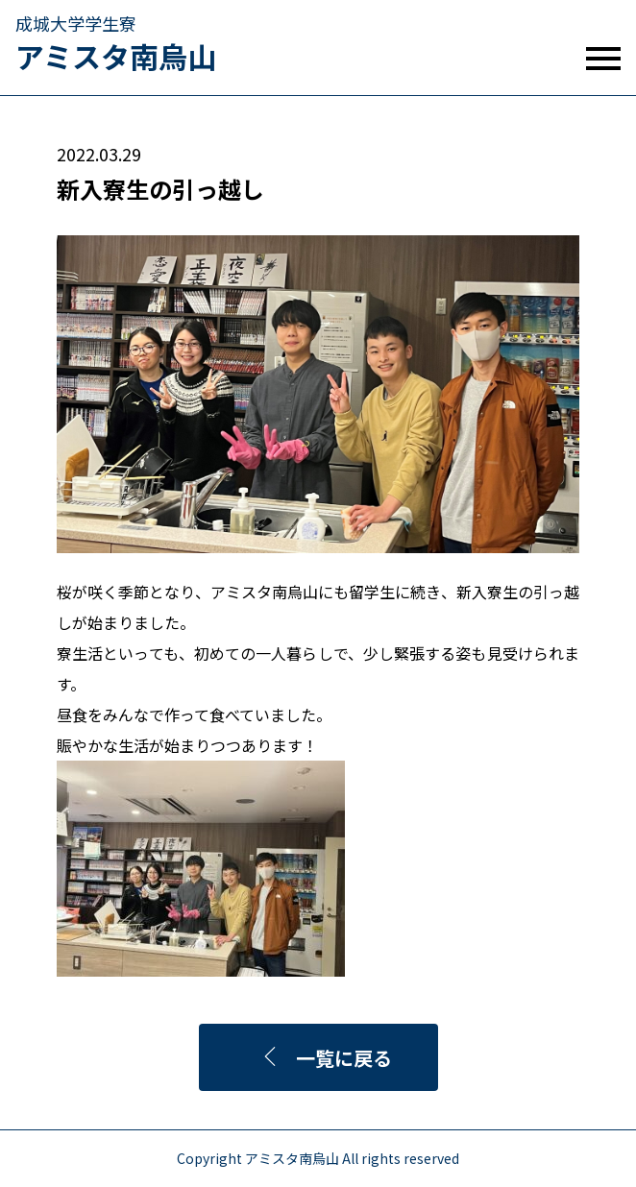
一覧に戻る (326, 1058)
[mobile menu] (603, 58)
